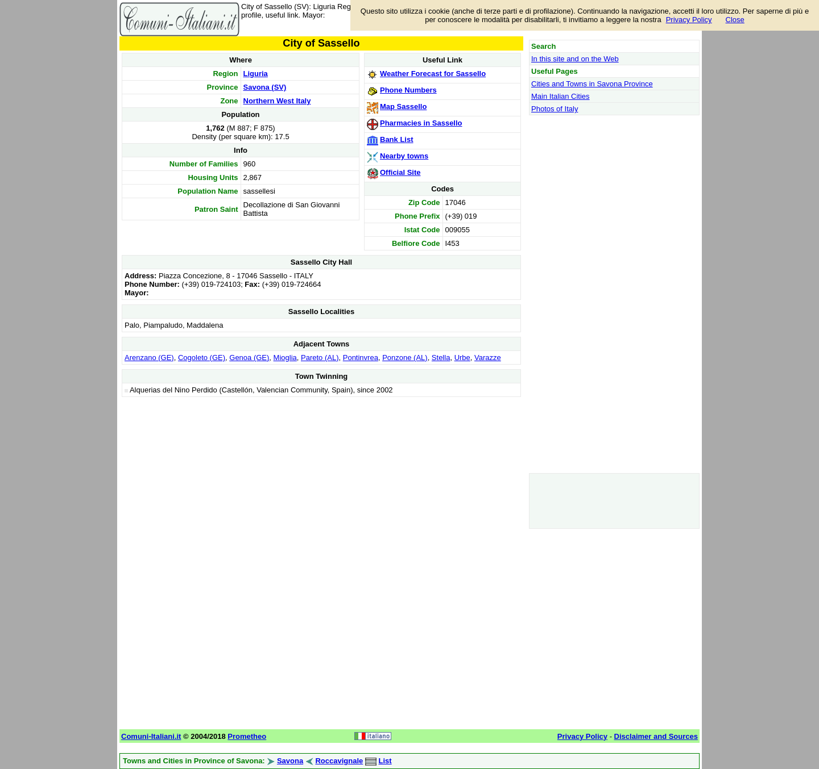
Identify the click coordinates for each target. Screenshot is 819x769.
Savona (290, 761)
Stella (441, 357)
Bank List (396, 139)
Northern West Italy (277, 101)
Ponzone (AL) (405, 357)
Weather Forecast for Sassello (433, 73)
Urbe (462, 357)
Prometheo (247, 736)
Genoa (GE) (249, 357)
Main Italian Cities (560, 96)
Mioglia (285, 357)
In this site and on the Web (575, 59)
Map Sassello (403, 106)
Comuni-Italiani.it (151, 736)
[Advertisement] (321, 479)
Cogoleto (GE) (201, 357)
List (385, 761)
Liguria (255, 73)
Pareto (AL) (319, 357)
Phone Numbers (408, 90)
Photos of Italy (554, 109)
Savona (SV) (265, 87)
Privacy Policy (689, 19)
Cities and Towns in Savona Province (592, 84)
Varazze (487, 357)
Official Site (400, 172)
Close (735, 19)
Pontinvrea (360, 357)
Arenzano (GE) (149, 357)
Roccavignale (339, 761)
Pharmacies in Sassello (421, 123)
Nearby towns (404, 156)
